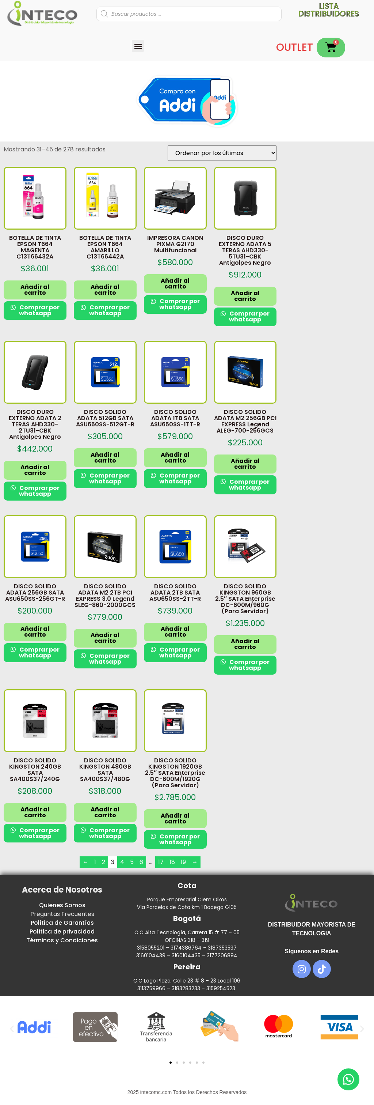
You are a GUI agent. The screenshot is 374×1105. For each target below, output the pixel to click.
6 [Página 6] (141, 862)
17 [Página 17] (161, 862)
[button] (138, 46)
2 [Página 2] (103, 862)
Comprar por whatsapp (39, 310)
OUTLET (294, 47)
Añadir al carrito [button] (34, 290)
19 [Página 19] (183, 862)
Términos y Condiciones (62, 940)
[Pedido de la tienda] (222, 153)
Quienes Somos (62, 905)
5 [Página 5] (132, 862)
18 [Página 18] (172, 862)
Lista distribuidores (328, 10)
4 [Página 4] (122, 862)
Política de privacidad (62, 931)
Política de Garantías (62, 923)
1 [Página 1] (95, 862)
